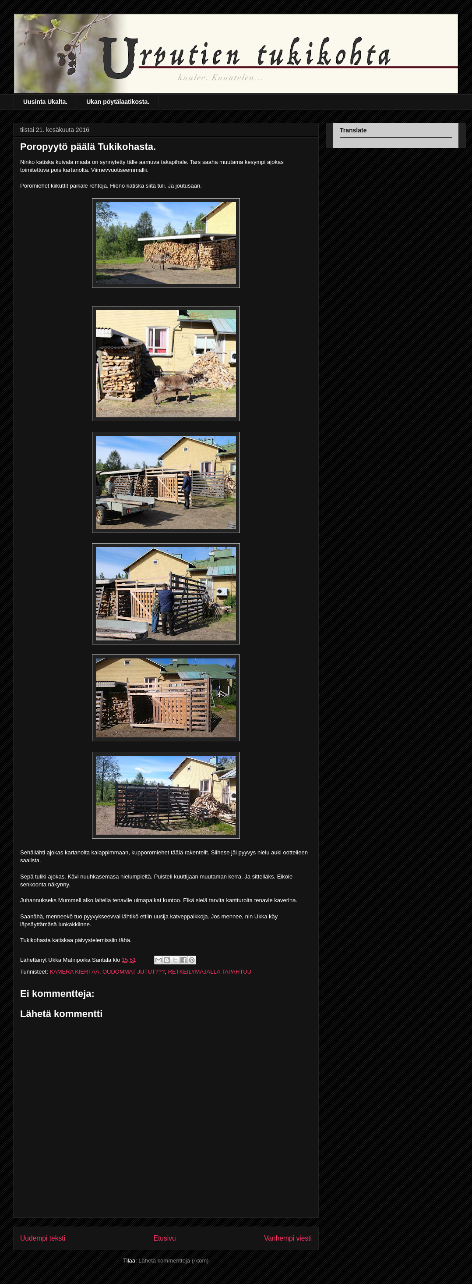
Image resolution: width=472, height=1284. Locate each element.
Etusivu (165, 1238)
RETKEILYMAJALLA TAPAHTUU (209, 971)
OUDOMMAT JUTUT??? (133, 971)
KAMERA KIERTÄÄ (74, 971)
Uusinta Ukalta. (45, 101)
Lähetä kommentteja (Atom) (173, 1260)
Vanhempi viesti (288, 1238)
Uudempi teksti (42, 1238)
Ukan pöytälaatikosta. (117, 101)
